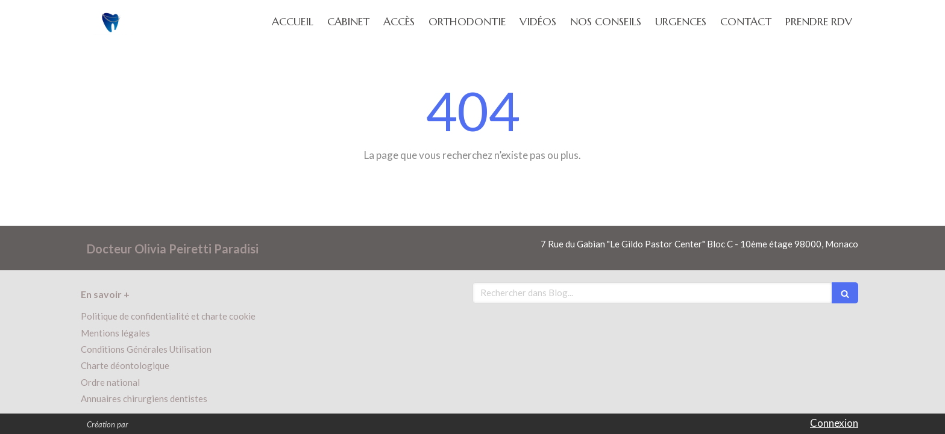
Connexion (834, 423)
